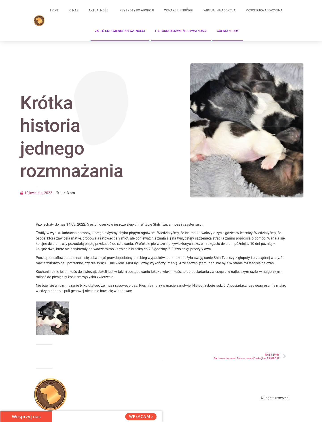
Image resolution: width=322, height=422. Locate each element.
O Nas (73, 10)
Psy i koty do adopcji (137, 10)
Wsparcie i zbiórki (178, 10)
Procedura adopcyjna (264, 10)
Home (54, 10)
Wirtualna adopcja (219, 10)
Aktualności (99, 10)
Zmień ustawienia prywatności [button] (120, 31)
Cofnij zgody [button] (228, 31)
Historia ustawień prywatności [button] (181, 31)
